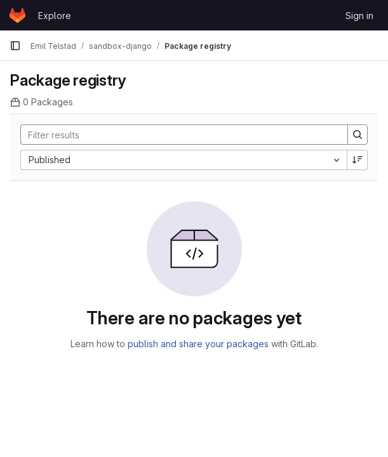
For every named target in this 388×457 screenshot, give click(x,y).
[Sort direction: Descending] (357, 160)
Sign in (359, 15)
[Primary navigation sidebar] (15, 46)
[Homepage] (17, 15)
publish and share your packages (198, 343)
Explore (54, 15)
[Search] (178, 134)
